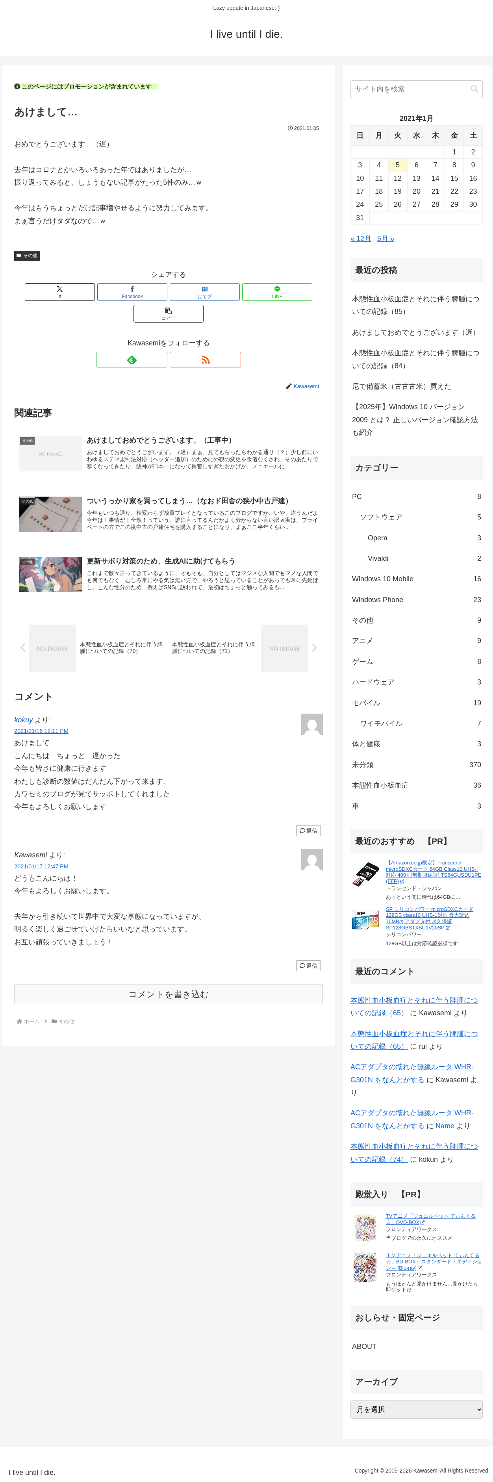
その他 (27, 255)
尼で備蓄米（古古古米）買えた (401, 386)
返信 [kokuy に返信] (308, 814)
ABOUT (364, 1346)
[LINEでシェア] (220, 292)
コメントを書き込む (168, 978)
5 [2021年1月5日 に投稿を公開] (398, 165)
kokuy (23, 704)
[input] (416, 89)
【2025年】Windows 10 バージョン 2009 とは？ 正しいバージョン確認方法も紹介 (415, 419)
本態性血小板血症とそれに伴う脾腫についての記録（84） (416, 359)
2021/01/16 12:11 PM (41, 715)
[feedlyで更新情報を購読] (159, 338)
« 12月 (360, 239)
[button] (272, 292)
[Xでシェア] (64, 292)
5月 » (385, 239)
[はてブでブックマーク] (168, 292)
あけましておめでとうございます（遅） (416, 332)
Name (445, 1126)
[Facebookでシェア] (116, 292)
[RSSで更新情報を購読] (177, 338)
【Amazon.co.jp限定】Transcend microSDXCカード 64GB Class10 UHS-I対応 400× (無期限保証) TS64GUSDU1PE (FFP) (433, 872)
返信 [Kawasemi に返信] (308, 949)
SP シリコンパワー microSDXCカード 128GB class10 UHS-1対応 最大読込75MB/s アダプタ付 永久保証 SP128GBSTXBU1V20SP (429, 918)
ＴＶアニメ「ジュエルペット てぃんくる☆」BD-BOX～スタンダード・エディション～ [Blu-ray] (434, 1261)
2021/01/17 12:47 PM (41, 850)
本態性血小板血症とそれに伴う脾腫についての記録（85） (416, 305)
